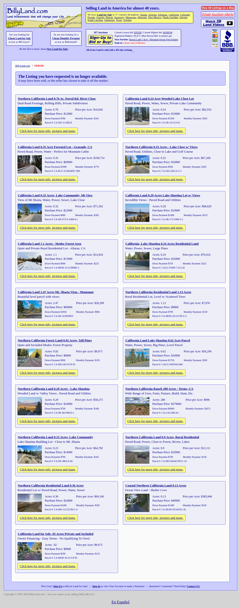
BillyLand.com (22, 65)
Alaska (143, 14)
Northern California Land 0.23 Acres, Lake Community (55, 437)
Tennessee (109, 20)
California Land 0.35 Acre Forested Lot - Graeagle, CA (55, 147)
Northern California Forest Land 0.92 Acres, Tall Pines (55, 340)
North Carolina (170, 17)
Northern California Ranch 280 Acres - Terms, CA (159, 389)
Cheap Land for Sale (19, 38)
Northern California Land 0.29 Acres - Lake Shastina (54, 389)
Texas (119, 20)
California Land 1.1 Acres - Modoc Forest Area (49, 243)
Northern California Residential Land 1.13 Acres (158, 292)
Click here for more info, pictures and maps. (48, 131)
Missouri (142, 17)
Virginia (127, 20)
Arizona (152, 14)
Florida (91, 17)
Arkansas (162, 14)
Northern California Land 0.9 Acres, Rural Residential (162, 437)
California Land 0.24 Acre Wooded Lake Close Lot (159, 98)
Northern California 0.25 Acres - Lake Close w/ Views (161, 147)
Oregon (183, 17)
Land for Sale (104, 14)
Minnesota (131, 17)
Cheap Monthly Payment (66, 38)
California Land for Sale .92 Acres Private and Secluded (55, 534)
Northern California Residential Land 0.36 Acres (51, 485)
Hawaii (109, 17)
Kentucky (119, 17)
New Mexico (154, 17)
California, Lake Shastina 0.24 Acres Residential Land (162, 243)
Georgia (100, 17)
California (174, 14)
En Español (120, 602)
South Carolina (95, 20)
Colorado (185, 14)
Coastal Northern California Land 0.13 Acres (155, 485)
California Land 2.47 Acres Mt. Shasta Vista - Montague (56, 292)
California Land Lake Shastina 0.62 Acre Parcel (157, 340)
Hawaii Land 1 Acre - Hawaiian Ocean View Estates (153, 39)
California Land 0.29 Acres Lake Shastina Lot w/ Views (162, 195)
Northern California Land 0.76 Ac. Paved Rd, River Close (57, 98)
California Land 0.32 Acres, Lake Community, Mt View (55, 195)
